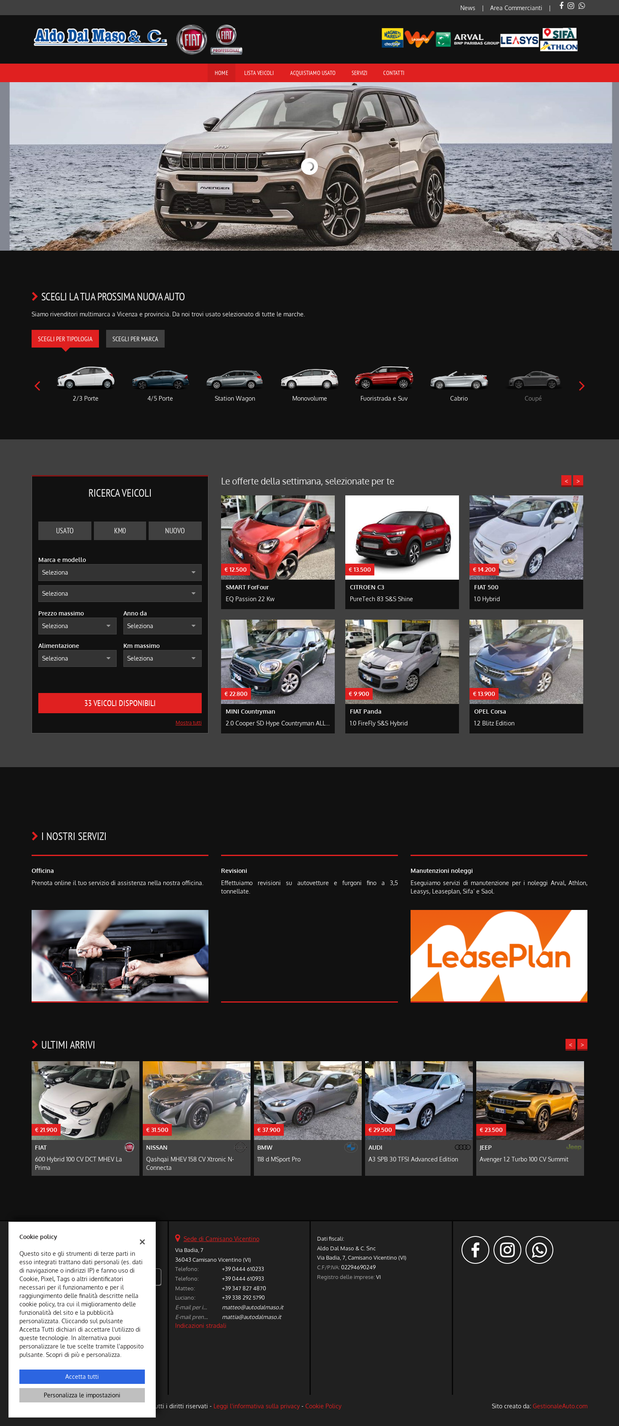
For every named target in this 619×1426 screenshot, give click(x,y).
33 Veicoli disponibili (120, 703)
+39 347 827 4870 (244, 1288)
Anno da (135, 613)
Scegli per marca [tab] (135, 338)
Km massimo (141, 645)
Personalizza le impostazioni (82, 1395)
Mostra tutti (189, 723)
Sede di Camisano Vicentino (221, 1238)
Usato (65, 530)
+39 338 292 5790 (243, 1297)
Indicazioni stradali (201, 1325)
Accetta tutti (82, 1376)
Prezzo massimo (61, 613)
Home (221, 73)
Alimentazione (58, 645)
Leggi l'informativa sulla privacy (256, 1406)
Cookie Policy (323, 1406)
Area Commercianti (516, 7)
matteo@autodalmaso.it (252, 1307)
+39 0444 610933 (243, 1278)
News (467, 7)
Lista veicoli (259, 73)
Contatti (393, 73)
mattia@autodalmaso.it (251, 1316)
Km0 (120, 530)
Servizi (359, 73)
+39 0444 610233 (243, 1268)
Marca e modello (62, 559)
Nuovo (175, 530)
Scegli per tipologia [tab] (65, 338)
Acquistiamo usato (313, 73)
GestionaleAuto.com (560, 1406)
